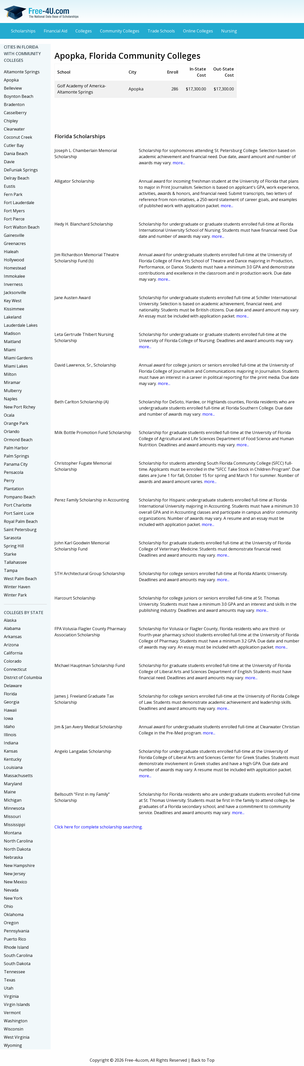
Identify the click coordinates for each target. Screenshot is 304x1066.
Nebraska (13, 857)
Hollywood (14, 260)
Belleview (13, 88)
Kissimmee (14, 309)
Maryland (13, 784)
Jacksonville (15, 292)
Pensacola (13, 472)
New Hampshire (19, 865)
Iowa (8, 718)
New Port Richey (19, 407)
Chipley (11, 121)
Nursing (229, 31)
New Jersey (14, 873)
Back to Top (203, 1060)
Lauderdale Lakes (21, 325)
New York (13, 898)
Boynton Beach (18, 96)
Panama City (16, 464)
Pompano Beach (19, 497)
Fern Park (13, 194)
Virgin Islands (17, 1004)
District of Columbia (23, 677)
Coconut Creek (18, 137)
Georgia (11, 702)
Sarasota (12, 538)
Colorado (12, 661)
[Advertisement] (147, 113)
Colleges (83, 31)
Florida (10, 694)
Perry (9, 480)
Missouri (12, 816)
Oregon (11, 923)
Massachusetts (18, 775)
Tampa (10, 570)
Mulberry (13, 390)
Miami (10, 350)
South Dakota (17, 963)
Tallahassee (15, 562)
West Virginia (16, 1037)
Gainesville (14, 235)
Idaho (9, 726)
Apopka (11, 80)
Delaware (13, 685)
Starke (10, 554)
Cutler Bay (14, 145)
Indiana (11, 743)
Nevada (11, 890)
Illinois (10, 734)
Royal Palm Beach (21, 521)
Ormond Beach (18, 439)
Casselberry (15, 112)
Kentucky (12, 759)
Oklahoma (14, 914)
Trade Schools (161, 31)
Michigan (12, 800)
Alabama (12, 628)
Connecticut (15, 669)
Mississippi (14, 824)
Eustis (9, 186)
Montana (12, 833)
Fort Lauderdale (19, 202)
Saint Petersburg (20, 529)
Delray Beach (16, 178)
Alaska (10, 620)
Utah (8, 988)
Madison (12, 333)
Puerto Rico (15, 939)
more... (179, 163)
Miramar (12, 382)
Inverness (13, 284)
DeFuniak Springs (21, 170)
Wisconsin (13, 1029)
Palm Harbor (16, 448)
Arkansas (13, 636)
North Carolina (18, 841)
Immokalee (14, 276)
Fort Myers (14, 211)
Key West (12, 300)
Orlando (11, 431)
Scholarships (23, 31)
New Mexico (15, 882)
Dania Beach (16, 153)
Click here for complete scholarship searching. (98, 827)
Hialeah (11, 251)
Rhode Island (16, 947)
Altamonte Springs (22, 72)
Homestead (15, 268)
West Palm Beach (20, 578)
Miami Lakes (16, 366)
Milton (10, 374)
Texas (9, 980)
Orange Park (16, 423)
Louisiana (13, 767)
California (13, 653)
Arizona (11, 645)
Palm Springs (16, 456)
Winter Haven (17, 587)
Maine (10, 792)
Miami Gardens (18, 358)
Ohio (8, 906)
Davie (9, 162)
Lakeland (12, 317)
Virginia (11, 996)
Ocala (9, 415)
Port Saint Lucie (19, 513)
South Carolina (18, 955)
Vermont (12, 1012)
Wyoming (13, 1045)
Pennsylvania (16, 931)
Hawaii (10, 710)
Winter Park (15, 595)
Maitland (12, 341)
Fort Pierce (14, 219)
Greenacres (15, 243)
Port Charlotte (17, 505)
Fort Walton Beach (21, 227)
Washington (15, 1021)
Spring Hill (14, 546)
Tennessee (14, 972)
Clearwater (14, 129)
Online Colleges (198, 31)
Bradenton (14, 104)
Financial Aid (55, 31)
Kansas (11, 751)
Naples (10, 399)
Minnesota (14, 808)
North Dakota (17, 849)
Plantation (14, 488)
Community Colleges (119, 31)
